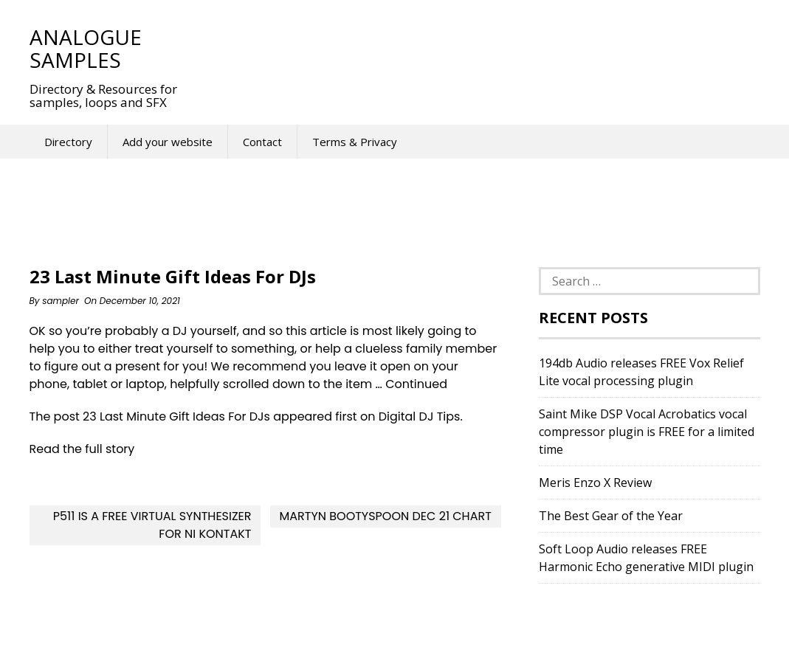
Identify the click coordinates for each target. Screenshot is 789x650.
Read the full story (82, 448)
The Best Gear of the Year (611, 516)
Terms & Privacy (354, 141)
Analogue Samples (86, 48)
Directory (68, 141)
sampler (60, 300)
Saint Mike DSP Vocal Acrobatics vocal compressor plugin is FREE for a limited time (646, 431)
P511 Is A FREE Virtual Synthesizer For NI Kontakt (152, 525)
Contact (262, 141)
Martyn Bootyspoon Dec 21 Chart (385, 516)
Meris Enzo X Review (595, 482)
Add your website (168, 141)
